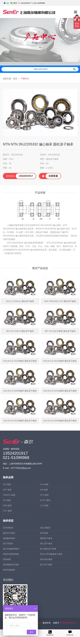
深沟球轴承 (8, 528)
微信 (13, 3)
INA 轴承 (44, 490)
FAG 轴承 (44, 484)
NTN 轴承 (44, 495)
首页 (15, 79)
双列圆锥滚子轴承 (11, 565)
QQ (6, 3)
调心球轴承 (45, 528)
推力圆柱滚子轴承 (48, 549)
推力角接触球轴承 (11, 549)
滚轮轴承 (7, 559)
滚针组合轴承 (46, 559)
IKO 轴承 (7, 500)
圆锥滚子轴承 (46, 538)
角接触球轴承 (9, 538)
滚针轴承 (44, 533)
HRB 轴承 (7, 505)
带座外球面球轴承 (11, 554)
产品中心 (25, 79)
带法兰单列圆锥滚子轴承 (51, 554)
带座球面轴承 (9, 570)
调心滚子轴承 (46, 543)
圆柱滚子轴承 (9, 533)
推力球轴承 (8, 543)
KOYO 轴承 (45, 500)
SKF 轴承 (7, 484)
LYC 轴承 (44, 505)
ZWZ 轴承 (7, 511)
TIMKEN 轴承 (9, 495)
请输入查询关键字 (55, 69)
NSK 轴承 (7, 490)
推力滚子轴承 (46, 565)
